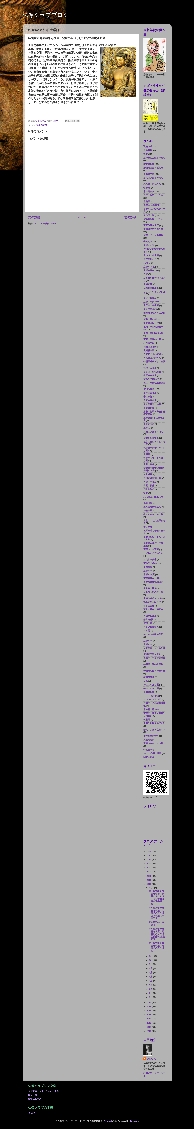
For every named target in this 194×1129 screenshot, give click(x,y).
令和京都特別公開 (152, 478)
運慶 (145, 154)
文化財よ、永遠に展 (153, 497)
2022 (149, 868)
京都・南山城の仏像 (153, 333)
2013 (149, 1019)
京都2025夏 (149, 574)
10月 (151, 960)
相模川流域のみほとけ (154, 313)
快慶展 (146, 188)
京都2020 (147, 644)
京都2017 (147, 567)
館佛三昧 (147, 623)
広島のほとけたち (152, 358)
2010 (149, 1031)
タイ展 (146, 630)
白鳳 (145, 681)
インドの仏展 (150, 298)
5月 (151, 981)
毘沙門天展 (148, 215)
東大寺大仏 (148, 424)
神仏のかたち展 (151, 684)
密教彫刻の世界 (151, 736)
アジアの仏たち (151, 627)
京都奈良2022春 (151, 578)
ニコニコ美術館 (151, 696)
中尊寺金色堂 (150, 375)
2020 (149, 876)
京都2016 (147, 641)
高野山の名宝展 (151, 549)
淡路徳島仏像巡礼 (152, 507)
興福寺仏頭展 (150, 616)
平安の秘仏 (148, 408)
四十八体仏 (148, 489)
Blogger (134, 1121)
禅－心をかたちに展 (153, 514)
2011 (149, 1027)
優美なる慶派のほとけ (154, 723)
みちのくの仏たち (152, 184)
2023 (149, 863)
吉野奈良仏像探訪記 (153, 582)
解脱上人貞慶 (150, 368)
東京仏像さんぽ (151, 225)
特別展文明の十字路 (153, 664)
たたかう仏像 (150, 559)
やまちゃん (151, 1059)
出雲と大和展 (150, 393)
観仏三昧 (32, 1095)
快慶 (145, 493)
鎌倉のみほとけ (151, 323)
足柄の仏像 (148, 692)
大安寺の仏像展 (151, 305)
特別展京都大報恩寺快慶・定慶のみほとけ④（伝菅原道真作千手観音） (156, 897)
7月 (151, 972)
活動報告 (147, 150)
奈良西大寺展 (150, 588)
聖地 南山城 (150, 319)
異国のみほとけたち (153, 432)
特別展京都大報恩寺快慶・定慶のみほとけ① (156, 947)
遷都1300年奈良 (151, 205)
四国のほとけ (150, 347)
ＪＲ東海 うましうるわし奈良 (43, 1091)
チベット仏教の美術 (153, 634)
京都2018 (147, 571)
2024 (149, 859)
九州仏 (146, 263)
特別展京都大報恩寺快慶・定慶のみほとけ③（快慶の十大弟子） (156, 913)
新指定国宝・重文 (152, 654)
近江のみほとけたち (153, 195)
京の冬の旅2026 (151, 563)
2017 (149, 1002)
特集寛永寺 (148, 750)
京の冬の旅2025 (151, 379)
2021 (149, 872)
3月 (151, 989)
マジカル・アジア (152, 699)
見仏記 (31, 1113)
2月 (151, 993)
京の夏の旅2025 (151, 709)
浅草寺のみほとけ (152, 602)
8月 (151, 968)
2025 (149, 855)
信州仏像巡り (150, 389)
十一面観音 (148, 191)
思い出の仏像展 (151, 255)
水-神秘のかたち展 (152, 598)
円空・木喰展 (150, 482)
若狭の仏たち (150, 259)
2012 (149, 1023)
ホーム (82, 217)
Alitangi (108, 1121)
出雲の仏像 (148, 485)
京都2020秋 (149, 266)
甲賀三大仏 (148, 606)
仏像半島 (147, 474)
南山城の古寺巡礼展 (153, 229)
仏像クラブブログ (46, 15)
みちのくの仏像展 (152, 372)
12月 (151, 888)
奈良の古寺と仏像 (152, 404)
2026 (149, 851)
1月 (151, 997)
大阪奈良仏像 (150, 400)
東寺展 (146, 428)
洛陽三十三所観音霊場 (154, 658)
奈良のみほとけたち (153, 178)
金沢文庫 (147, 241)
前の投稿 (130, 217)
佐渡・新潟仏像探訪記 (154, 383)
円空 (145, 274)
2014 (149, 1015)
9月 (151, 964)
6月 (151, 976)
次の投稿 (34, 217)
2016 (149, 1006)
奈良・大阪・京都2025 (154, 730)
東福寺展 (147, 284)
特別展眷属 (148, 677)
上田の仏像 (148, 464)
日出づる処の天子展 (153, 592)
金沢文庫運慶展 (151, 288)
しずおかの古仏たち (153, 553)
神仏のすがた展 (151, 688)
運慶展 (146, 201)
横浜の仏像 (148, 164)
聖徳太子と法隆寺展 (153, 235)
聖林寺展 (147, 527)
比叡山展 (147, 503)
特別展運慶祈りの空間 (154, 361)
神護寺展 (147, 510)
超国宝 (146, 454)
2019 (149, 880)
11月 (151, 956)
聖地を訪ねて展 (151, 438)
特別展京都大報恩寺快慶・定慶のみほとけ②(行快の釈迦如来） (157, 934)
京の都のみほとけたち (154, 158)
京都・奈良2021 (151, 302)
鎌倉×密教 (148, 619)
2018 (149, 884)
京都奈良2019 (150, 270)
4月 (151, 985)
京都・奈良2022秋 (152, 339)
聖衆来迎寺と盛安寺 (153, 609)
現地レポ (147, 146)
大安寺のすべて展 (152, 354)
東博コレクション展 (153, 743)
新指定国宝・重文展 (153, 168)
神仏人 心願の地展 (152, 753)
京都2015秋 (149, 245)
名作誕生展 (148, 343)
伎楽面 (146, 719)
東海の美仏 (148, 174)
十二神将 (147, 396)
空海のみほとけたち (153, 219)
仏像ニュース (34, 1099)
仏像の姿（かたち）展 (154, 648)
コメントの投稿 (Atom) (45, 223)
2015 (149, 1010)
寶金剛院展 (148, 740)
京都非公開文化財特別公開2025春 (154, 469)
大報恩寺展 (41, 125)
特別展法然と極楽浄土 (154, 671)
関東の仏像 (148, 757)
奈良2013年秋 (150, 309)
